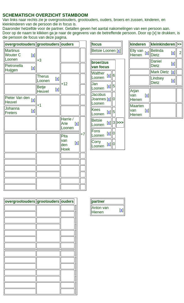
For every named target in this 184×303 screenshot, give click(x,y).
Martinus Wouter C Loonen (13, 55)
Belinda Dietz (157, 52)
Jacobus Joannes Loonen (99, 99)
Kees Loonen (98, 111)
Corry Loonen (98, 144)
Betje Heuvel (43, 89)
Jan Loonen (98, 86)
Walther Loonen (98, 75)
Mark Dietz (160, 72)
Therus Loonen (43, 78)
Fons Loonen (98, 133)
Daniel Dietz (156, 63)
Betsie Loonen (104, 50)
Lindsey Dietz (157, 80)
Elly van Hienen (136, 52)
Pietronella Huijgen (14, 67)
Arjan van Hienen (136, 95)
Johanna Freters (12, 110)
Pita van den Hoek (65, 143)
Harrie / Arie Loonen (67, 123)
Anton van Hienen (100, 210)
